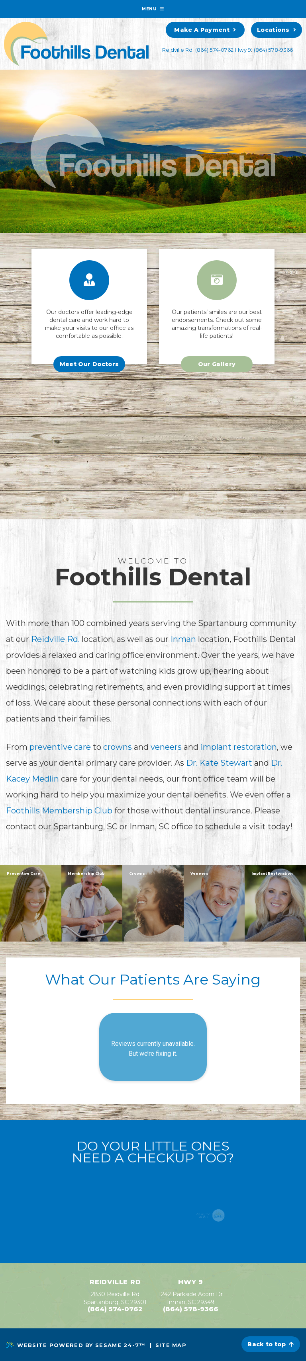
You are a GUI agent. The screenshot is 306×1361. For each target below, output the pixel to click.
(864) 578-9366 (273, 50)
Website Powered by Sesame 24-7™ (75, 1345)
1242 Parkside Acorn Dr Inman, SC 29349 (191, 1298)
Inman (183, 639)
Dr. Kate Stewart (219, 763)
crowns (118, 747)
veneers (167, 747)
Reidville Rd (177, 50)
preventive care (60, 747)
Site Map (170, 1345)
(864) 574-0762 (214, 50)
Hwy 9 (243, 50)
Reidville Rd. (55, 639)
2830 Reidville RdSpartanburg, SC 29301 (115, 1298)
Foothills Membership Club (59, 810)
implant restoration (238, 747)
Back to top (270, 1344)
